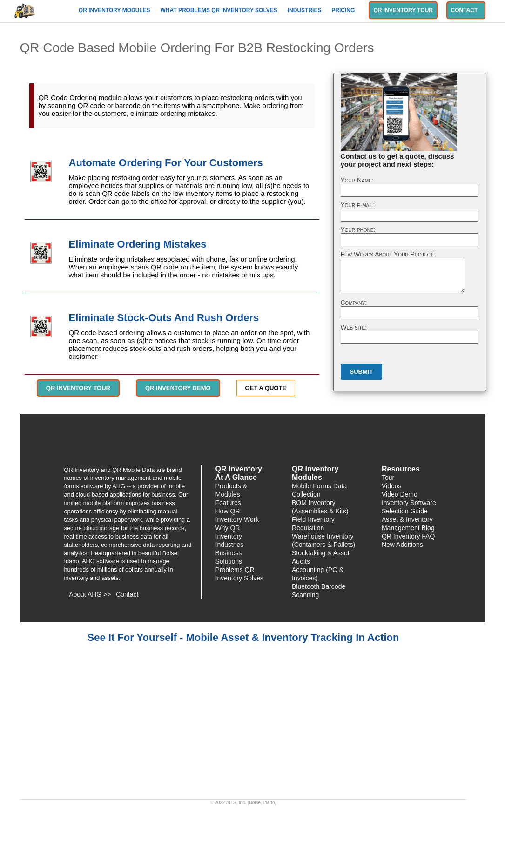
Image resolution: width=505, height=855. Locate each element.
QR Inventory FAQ (408, 536)
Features (228, 502)
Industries (305, 10)
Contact (466, 10)
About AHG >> (90, 594)
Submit (361, 371)
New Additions (402, 544)
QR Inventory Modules (115, 10)
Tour (388, 477)
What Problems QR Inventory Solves (220, 10)
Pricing (343, 10)
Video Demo (399, 494)
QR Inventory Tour (403, 10)
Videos (392, 486)
